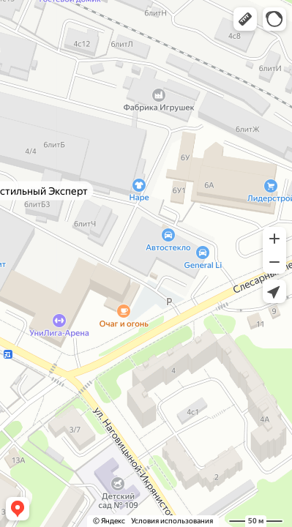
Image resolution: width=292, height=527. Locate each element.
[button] (245, 19)
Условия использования (172, 521)
